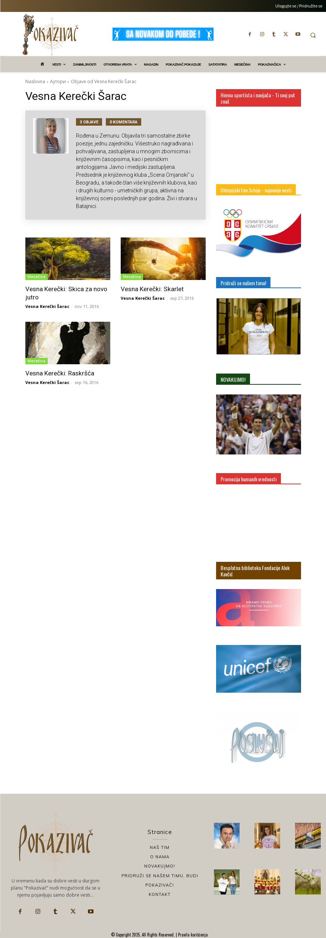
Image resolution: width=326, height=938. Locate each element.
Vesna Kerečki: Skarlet (152, 289)
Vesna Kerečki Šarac (47, 306)
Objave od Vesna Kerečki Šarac (103, 81)
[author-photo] (54, 165)
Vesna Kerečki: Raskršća (59, 373)
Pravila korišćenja (192, 935)
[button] (313, 35)
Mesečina (36, 276)
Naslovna (35, 81)
